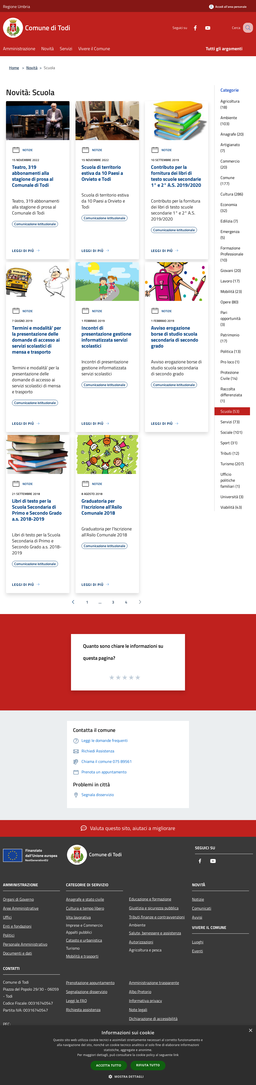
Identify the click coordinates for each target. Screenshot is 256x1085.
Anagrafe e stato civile (85, 899)
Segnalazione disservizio (86, 992)
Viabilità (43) (231, 507)
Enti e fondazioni (17, 926)
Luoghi (198, 942)
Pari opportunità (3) (230, 318)
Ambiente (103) (228, 121)
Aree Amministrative (20, 908)
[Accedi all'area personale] (227, 6)
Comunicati (201, 908)
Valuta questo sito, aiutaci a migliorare (128, 828)
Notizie (22, 150)
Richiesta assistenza (83, 1010)
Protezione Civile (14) (229, 375)
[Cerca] (247, 28)
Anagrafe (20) (232, 134)
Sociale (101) (231, 432)
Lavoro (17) (230, 281)
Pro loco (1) (229, 362)
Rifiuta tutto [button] (148, 1065)
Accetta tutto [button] (108, 1065)
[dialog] (128, 1055)
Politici (8, 935)
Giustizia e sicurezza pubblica (153, 908)
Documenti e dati (17, 953)
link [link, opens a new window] (176, 1055)
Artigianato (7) (230, 148)
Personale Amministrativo (25, 944)
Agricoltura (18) (230, 104)
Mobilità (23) (231, 291)
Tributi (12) (229, 453)
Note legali (138, 1010)
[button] (128, 1076)
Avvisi (197, 917)
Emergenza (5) (230, 234)
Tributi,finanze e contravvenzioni (157, 917)
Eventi (197, 951)
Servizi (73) (230, 422)
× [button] (250, 1031)
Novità (32, 68)
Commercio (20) (230, 164)
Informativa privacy (145, 1001)
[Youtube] (203, 27)
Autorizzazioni (141, 942)
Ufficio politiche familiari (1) (230, 480)
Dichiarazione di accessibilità (153, 1019)
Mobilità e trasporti (82, 956)
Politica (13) (230, 351)
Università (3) (231, 497)
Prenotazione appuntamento (90, 983)
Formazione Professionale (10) (231, 254)
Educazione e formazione (150, 899)
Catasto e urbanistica (84, 940)
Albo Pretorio (140, 992)
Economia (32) (228, 208)
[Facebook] (190, 27)
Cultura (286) (231, 194)
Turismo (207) (232, 464)
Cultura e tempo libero (85, 908)
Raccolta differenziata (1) (231, 395)
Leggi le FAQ (76, 1001)
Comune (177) (227, 181)
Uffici (7, 917)
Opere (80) (229, 302)
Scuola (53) (229, 411)
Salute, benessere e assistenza (155, 933)
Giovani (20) (230, 270)
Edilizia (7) (229, 221)
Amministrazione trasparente (154, 983)
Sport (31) (228, 443)
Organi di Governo (18, 899)
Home (14, 68)
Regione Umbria (16, 6)
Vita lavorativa (78, 917)
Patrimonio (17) (229, 338)
